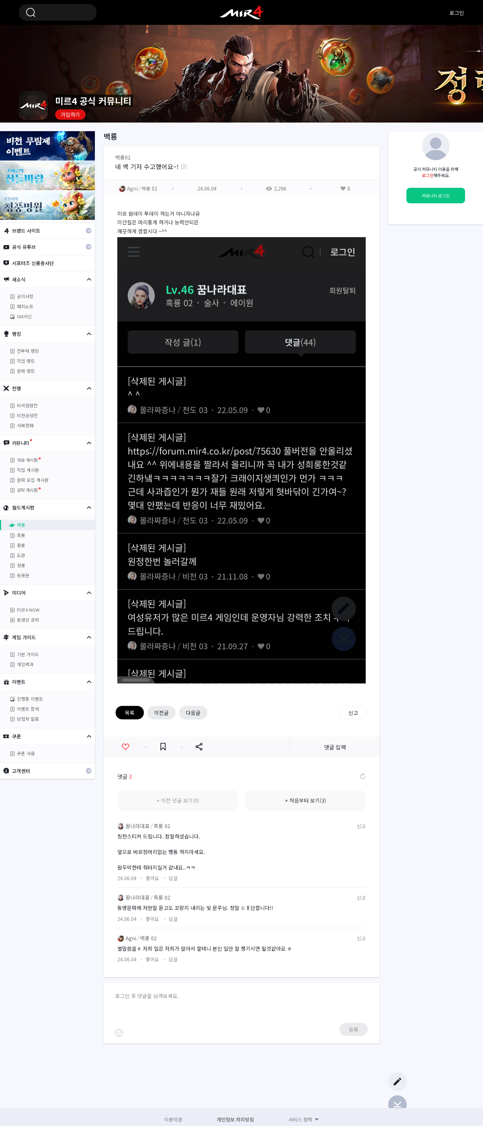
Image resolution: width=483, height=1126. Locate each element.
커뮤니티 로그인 (436, 196)
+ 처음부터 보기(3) (305, 800)
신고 (353, 712)
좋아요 (125, 746)
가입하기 (70, 114)
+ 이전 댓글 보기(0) (178, 800)
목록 (130, 712)
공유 (199, 746)
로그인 (457, 12)
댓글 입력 (335, 747)
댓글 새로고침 (362, 776)
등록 (353, 1029)
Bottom (397, 1104)
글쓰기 (397, 1081)
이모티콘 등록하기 (119, 1033)
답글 (173, 878)
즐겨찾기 (163, 746)
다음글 (193, 712)
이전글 (161, 712)
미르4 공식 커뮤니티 (241, 12)
